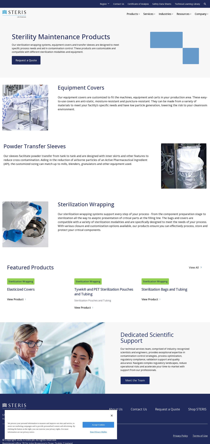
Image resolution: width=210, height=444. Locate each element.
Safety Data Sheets (161, 4)
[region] (61, 424)
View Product (17, 360)
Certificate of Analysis (138, 4)
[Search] (204, 4)
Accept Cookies (98, 425)
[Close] (111, 415)
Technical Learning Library (187, 4)
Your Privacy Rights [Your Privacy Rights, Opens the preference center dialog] (98, 432)
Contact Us (118, 4)
